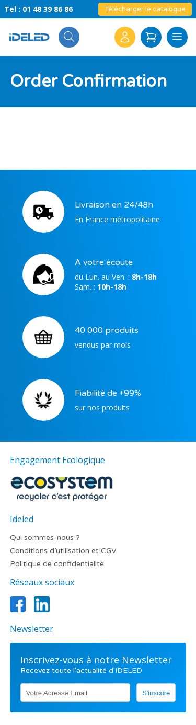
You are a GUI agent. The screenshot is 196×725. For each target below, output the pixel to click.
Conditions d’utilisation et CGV (63, 550)
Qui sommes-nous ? (45, 537)
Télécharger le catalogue (145, 9)
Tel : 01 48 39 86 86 (38, 9)
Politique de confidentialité (57, 563)
